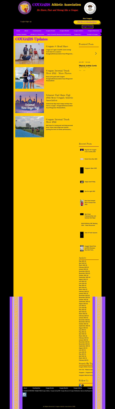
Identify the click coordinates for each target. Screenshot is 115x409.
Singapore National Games (86, 375)
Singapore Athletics (91, 372)
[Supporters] (77, 34)
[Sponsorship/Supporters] (87, 390)
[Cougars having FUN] (55, 390)
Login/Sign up (25, 21)
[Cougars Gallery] (46, 390)
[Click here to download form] (87, 22)
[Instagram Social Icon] (24, 394)
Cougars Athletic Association (87, 367)
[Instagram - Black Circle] (83, 385)
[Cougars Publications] (75, 390)
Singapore (81, 372)
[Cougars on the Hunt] (29, 390)
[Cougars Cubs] (38, 390)
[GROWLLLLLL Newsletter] (37, 34)
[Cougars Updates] (21, 34)
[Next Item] (96, 53)
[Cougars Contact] (87, 26)
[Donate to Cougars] (93, 34)
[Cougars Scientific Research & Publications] (58, 34)
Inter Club (81, 369)
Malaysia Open (89, 369)
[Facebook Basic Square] (80, 385)
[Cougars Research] (65, 390)
